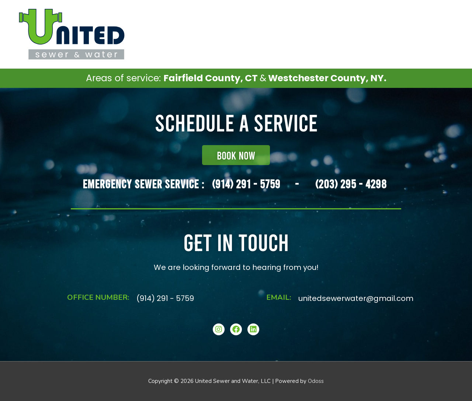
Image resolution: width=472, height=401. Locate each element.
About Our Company (426, 34)
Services (341, 34)
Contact (379, 34)
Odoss (316, 381)
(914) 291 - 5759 (246, 183)
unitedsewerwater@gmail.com (355, 298)
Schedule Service (298, 34)
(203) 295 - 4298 (351, 183)
